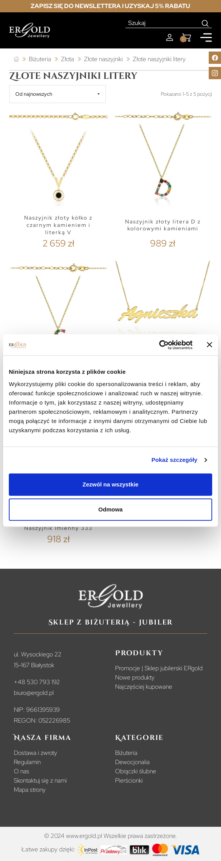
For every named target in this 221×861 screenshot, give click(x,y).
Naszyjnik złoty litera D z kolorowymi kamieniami (163, 225)
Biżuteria (126, 753)
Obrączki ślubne (135, 771)
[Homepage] (29, 30)
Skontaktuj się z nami (40, 780)
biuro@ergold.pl (34, 693)
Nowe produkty (135, 677)
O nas (21, 771)
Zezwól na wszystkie (110, 484)
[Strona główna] (16, 59)
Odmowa (110, 509)
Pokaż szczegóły (175, 459)
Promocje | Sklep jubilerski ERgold (159, 668)
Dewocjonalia (132, 762)
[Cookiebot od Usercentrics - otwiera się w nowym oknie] (159, 345)
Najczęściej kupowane (143, 687)
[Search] (205, 23)
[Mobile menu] (206, 37)
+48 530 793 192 (37, 682)
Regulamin (27, 762)
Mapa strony (30, 790)
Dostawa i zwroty (35, 753)
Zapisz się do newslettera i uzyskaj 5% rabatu (110, 6)
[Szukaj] (162, 23)
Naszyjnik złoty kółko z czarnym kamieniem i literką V (58, 224)
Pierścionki (129, 780)
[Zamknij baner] (209, 345)
